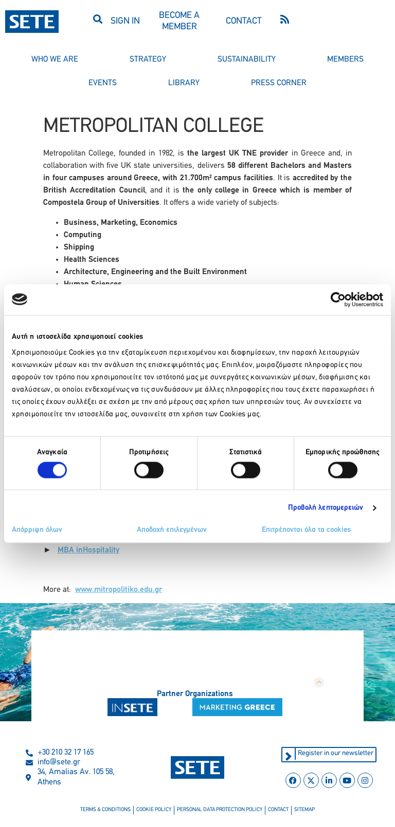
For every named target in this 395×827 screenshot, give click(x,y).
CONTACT (244, 21)
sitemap (304, 810)
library (184, 83)
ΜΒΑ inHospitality (88, 550)
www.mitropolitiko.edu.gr (118, 590)
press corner (279, 83)
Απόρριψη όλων (37, 530)
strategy (148, 59)
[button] (97, 18)
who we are (54, 59)
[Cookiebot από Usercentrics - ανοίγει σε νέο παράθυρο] (338, 299)
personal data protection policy (219, 810)
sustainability (247, 59)
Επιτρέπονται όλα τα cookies (306, 530)
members (345, 59)
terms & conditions (105, 810)
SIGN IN (125, 21)
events (102, 83)
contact (278, 810)
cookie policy (153, 810)
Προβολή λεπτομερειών (326, 507)
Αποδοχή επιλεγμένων (172, 530)
